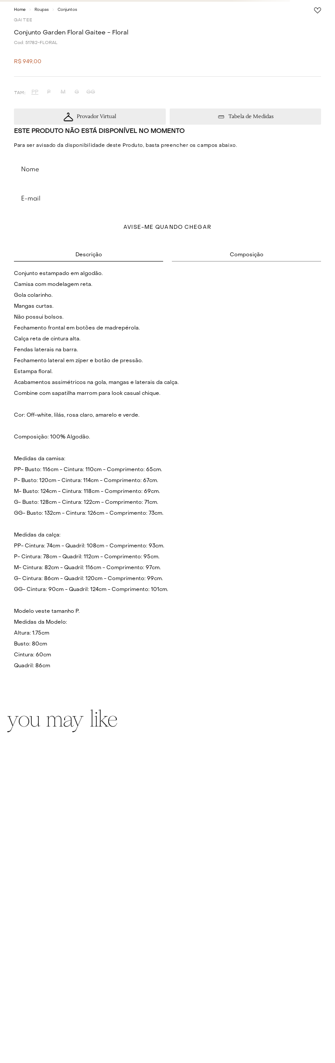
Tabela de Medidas (251, 116)
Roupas (41, 10)
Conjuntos (67, 10)
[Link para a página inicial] (20, 9)
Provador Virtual (96, 116)
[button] (35, 92)
